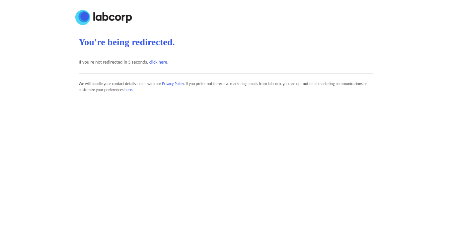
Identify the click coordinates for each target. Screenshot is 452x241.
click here (158, 62)
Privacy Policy (173, 83)
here (128, 89)
